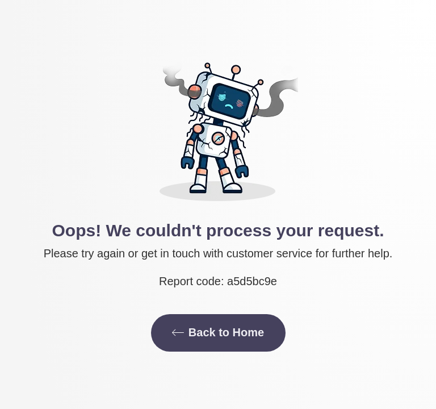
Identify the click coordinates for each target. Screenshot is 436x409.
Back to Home (218, 332)
